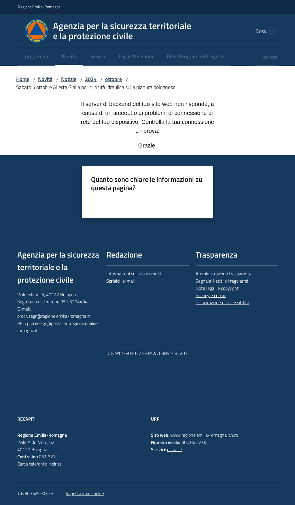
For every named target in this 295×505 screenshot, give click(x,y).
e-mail (128, 280)
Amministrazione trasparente (223, 273)
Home (22, 79)
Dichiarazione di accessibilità (222, 302)
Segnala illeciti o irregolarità (222, 280)
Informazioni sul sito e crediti (133, 273)
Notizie (68, 79)
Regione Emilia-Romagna (39, 7)
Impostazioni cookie (85, 493)
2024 (91, 79)
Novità (45, 79)
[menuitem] (36, 57)
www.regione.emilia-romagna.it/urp (204, 435)
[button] (270, 31)
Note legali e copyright (217, 288)
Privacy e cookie (211, 295)
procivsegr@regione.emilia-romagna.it (53, 316)
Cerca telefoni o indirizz (39, 463)
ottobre (113, 79)
